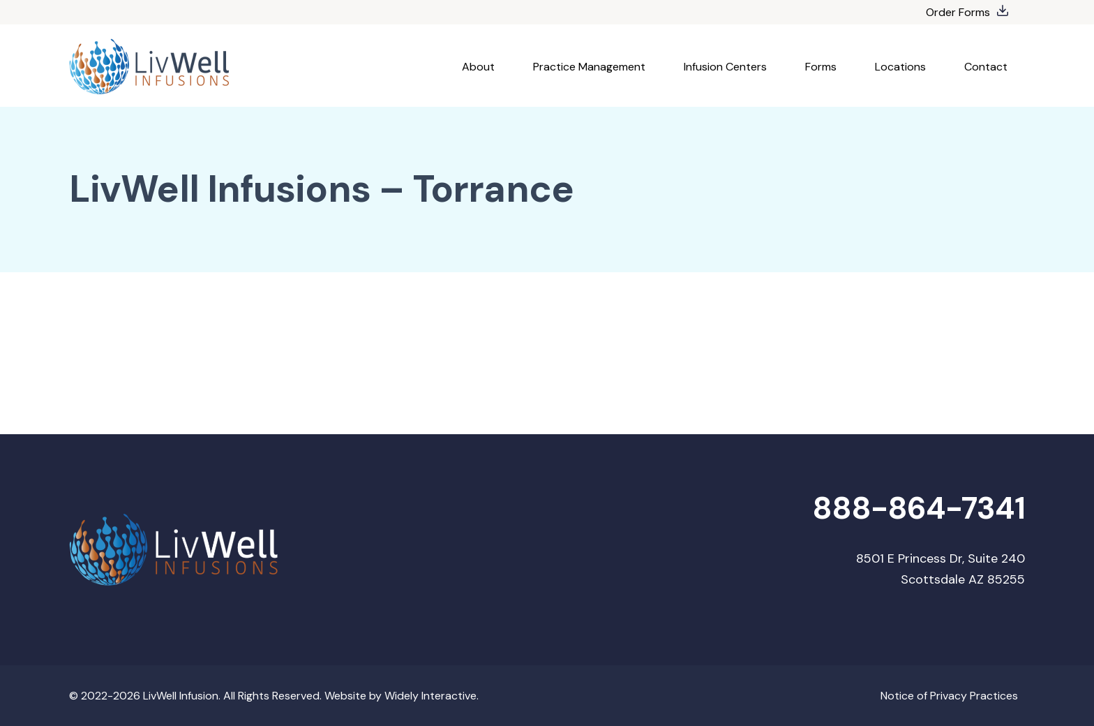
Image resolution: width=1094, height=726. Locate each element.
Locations (900, 66)
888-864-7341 (918, 508)
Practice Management (589, 66)
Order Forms (958, 12)
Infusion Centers (725, 66)
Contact (985, 66)
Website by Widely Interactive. (401, 695)
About (478, 66)
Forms (821, 66)
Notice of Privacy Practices (949, 695)
